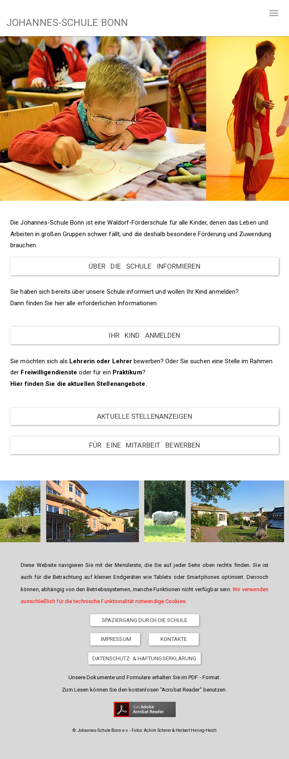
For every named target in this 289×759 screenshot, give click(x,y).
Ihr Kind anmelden (144, 335)
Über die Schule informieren (144, 266)
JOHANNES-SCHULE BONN (67, 22)
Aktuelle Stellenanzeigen (144, 416)
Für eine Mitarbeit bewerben (144, 445)
